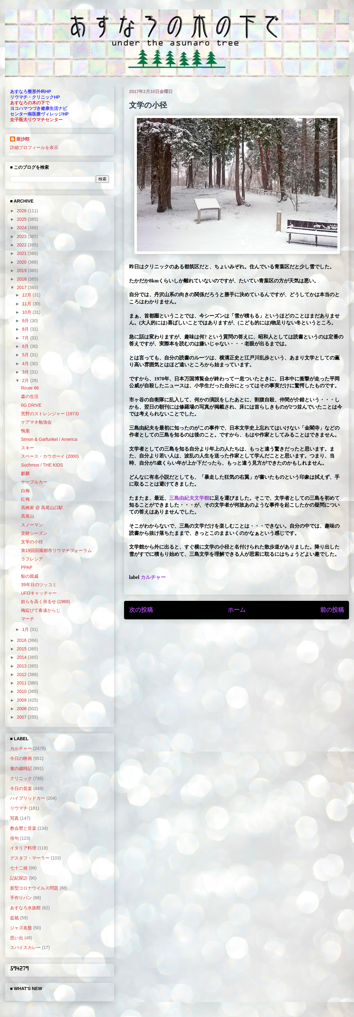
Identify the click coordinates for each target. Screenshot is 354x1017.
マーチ (27, 618)
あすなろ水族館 (25, 907)
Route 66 (30, 387)
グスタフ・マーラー (29, 857)
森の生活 (30, 396)
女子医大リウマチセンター (36, 119)
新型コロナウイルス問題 (34, 888)
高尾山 (27, 516)
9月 (26, 320)
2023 (22, 236)
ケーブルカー (34, 481)
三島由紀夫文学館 (189, 498)
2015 (22, 648)
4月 (26, 363)
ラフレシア (32, 558)
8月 (26, 329)
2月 (26, 380)
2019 (22, 270)
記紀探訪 (19, 877)
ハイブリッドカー (27, 798)
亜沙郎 (22, 139)
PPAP (26, 567)
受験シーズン (34, 533)
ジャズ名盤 (21, 927)
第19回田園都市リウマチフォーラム (56, 550)
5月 (26, 354)
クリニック (21, 778)
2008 (22, 708)
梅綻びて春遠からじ (40, 610)
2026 (22, 210)
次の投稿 (141, 610)
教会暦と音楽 (23, 828)
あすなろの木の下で (29, 102)
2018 (22, 278)
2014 (22, 657)
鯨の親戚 (30, 576)
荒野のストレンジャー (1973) (50, 413)
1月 (26, 629)
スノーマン (32, 524)
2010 (22, 691)
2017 (22, 287)
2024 (22, 227)
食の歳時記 (21, 768)
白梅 (25, 490)
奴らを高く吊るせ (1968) (45, 601)
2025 (22, 219)
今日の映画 (21, 758)
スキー (27, 447)
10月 (27, 312)
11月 (27, 303)
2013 (22, 666)
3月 (26, 371)
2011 (22, 682)
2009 (22, 700)
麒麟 (25, 473)
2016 (22, 640)
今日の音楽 (21, 788)
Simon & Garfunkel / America (49, 439)
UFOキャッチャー (39, 593)
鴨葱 (25, 430)
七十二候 (19, 867)
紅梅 (25, 499)
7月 (26, 337)
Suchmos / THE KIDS (42, 464)
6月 (26, 346)
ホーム (237, 610)
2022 (22, 244)
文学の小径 (32, 541)
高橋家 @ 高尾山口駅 (42, 507)
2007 (22, 717)
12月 (27, 294)
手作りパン (21, 897)
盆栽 (14, 917)
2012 (22, 674)
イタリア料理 (23, 847)
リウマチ (19, 808)
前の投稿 (332, 610)
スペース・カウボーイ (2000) (50, 456)
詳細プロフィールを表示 (34, 147)
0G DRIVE (31, 405)
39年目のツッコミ (39, 584)
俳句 (14, 838)
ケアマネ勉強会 (36, 422)
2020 (22, 262)
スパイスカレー (25, 947)
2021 (22, 253)
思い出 (16, 937)
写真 (14, 818)
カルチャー (153, 577)
